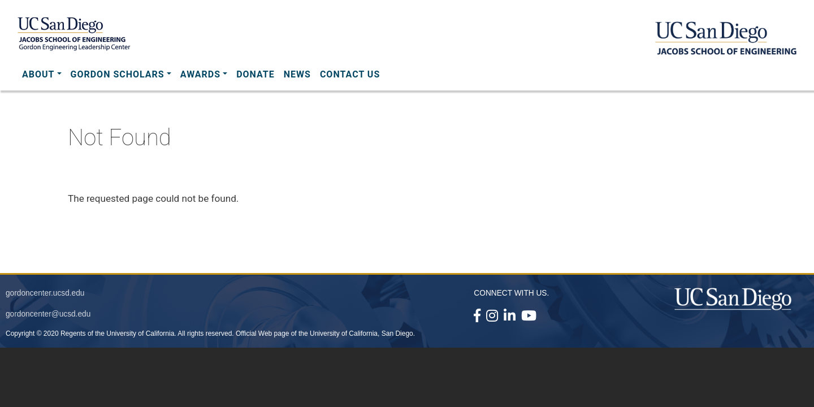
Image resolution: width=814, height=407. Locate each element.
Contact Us (350, 74)
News (297, 74)
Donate (255, 74)
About (38, 74)
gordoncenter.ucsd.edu (45, 293)
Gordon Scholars (117, 74)
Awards (200, 74)
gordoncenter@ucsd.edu (48, 314)
